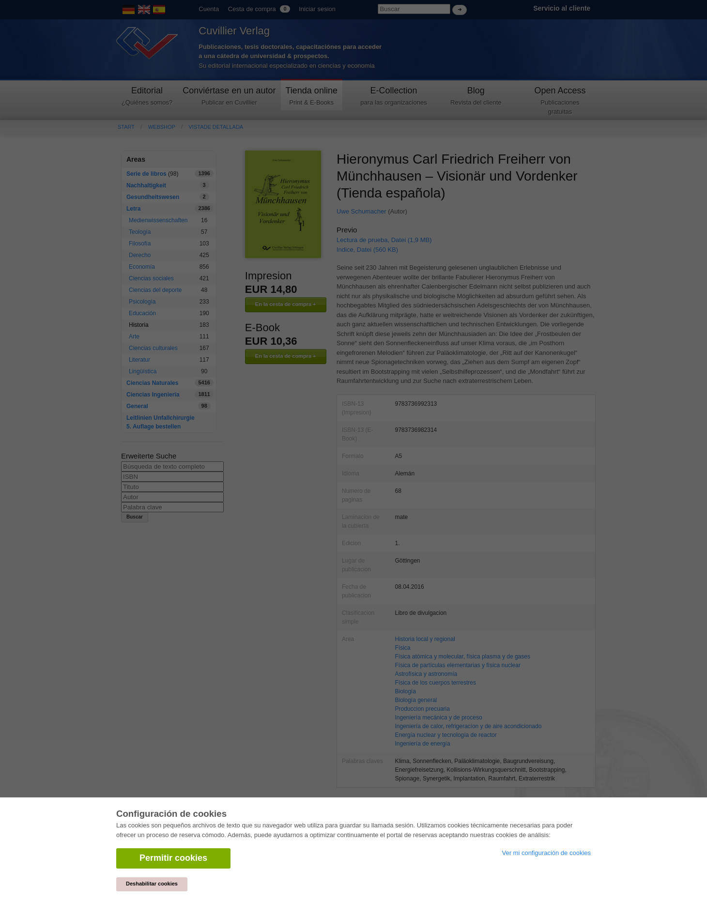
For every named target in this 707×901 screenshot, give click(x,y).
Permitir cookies (173, 858)
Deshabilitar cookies (152, 883)
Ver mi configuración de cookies (546, 852)
